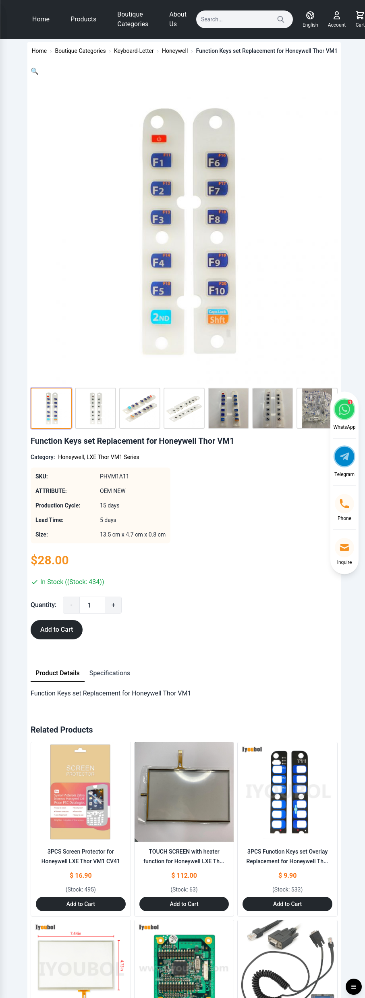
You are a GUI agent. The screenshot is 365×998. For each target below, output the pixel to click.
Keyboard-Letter (134, 51)
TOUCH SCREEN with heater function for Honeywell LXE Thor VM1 (184, 861)
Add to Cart (56, 629)
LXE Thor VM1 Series (113, 457)
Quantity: (43, 605)
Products (83, 19)
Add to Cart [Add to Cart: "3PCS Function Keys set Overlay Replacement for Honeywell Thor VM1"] (287, 904)
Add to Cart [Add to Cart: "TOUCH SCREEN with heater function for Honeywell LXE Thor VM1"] (184, 904)
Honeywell (175, 51)
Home (41, 19)
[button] (35, 71)
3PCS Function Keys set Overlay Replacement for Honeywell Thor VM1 (287, 861)
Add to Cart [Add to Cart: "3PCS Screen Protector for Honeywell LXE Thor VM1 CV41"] (80, 904)
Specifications (110, 673)
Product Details (57, 673)
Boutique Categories (132, 19)
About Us (178, 19)
